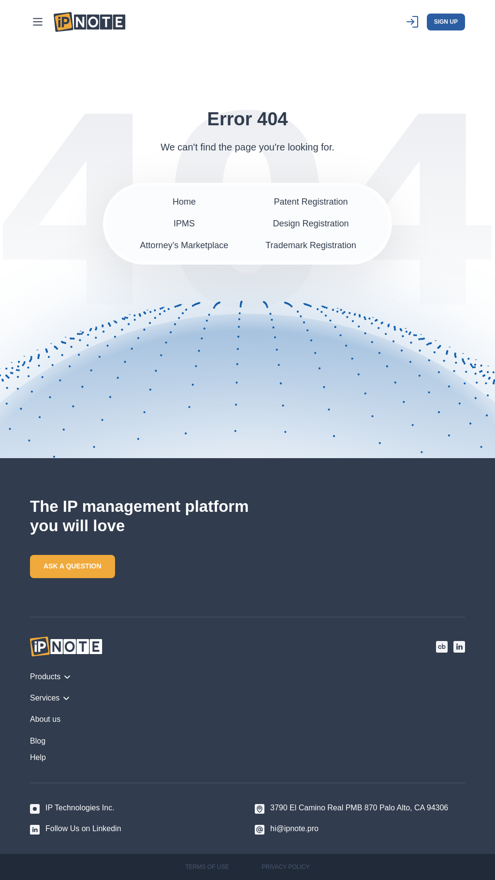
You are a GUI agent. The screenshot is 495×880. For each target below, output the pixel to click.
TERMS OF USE (207, 867)
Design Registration (311, 223)
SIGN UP (446, 21)
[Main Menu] (37, 22)
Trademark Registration (310, 245)
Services (50, 698)
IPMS (184, 223)
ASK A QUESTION (73, 566)
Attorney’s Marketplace (184, 245)
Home (184, 202)
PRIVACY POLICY (286, 867)
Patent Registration (311, 202)
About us (45, 719)
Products (50, 676)
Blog (37, 741)
